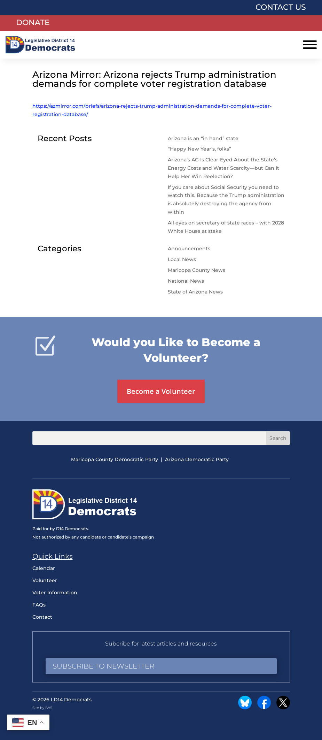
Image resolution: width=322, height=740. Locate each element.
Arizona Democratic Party (197, 459)
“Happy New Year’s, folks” (200, 149)
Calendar (43, 568)
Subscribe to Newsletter (103, 666)
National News (186, 281)
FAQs (39, 605)
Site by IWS (42, 707)
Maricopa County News (196, 270)
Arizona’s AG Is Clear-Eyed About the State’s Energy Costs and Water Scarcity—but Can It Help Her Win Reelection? (223, 168)
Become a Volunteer (161, 391)
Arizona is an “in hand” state (203, 138)
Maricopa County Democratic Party (114, 459)
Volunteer (44, 580)
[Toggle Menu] (310, 44)
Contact (42, 617)
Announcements (189, 248)
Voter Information (54, 592)
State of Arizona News (195, 292)
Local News (182, 259)
